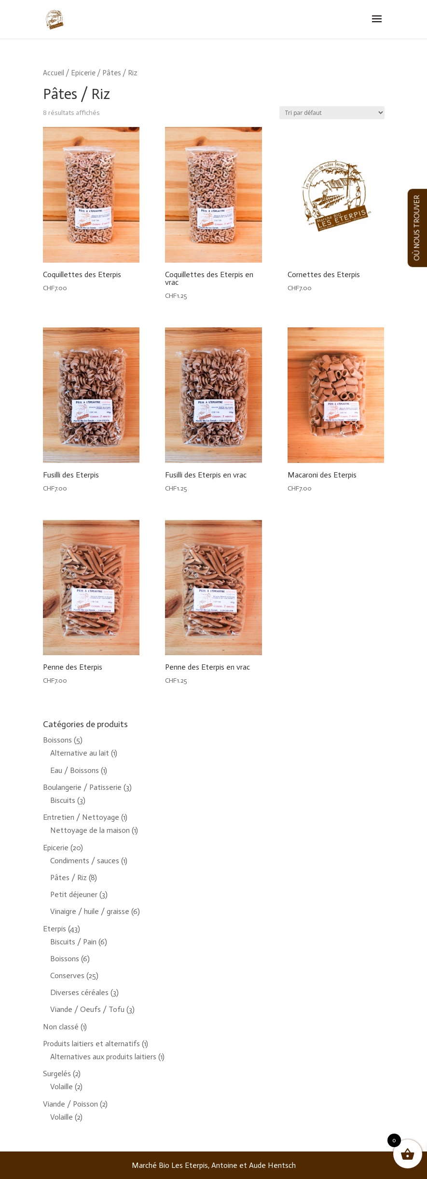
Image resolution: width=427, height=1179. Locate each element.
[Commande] (332, 112)
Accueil (53, 73)
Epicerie (83, 73)
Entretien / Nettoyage (81, 817)
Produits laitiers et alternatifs (91, 1043)
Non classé (61, 1026)
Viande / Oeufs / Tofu (87, 1009)
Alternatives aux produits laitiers (103, 1056)
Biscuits (62, 800)
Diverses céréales (79, 992)
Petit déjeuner (73, 894)
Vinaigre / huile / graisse (89, 911)
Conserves (67, 975)
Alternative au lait (79, 753)
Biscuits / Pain (73, 941)
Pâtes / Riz (68, 877)
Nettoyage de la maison (90, 830)
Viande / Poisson (70, 1104)
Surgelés (57, 1073)
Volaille (61, 1086)
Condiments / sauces (84, 860)
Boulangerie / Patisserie (82, 787)
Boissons (57, 739)
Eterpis (54, 928)
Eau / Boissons (74, 770)
